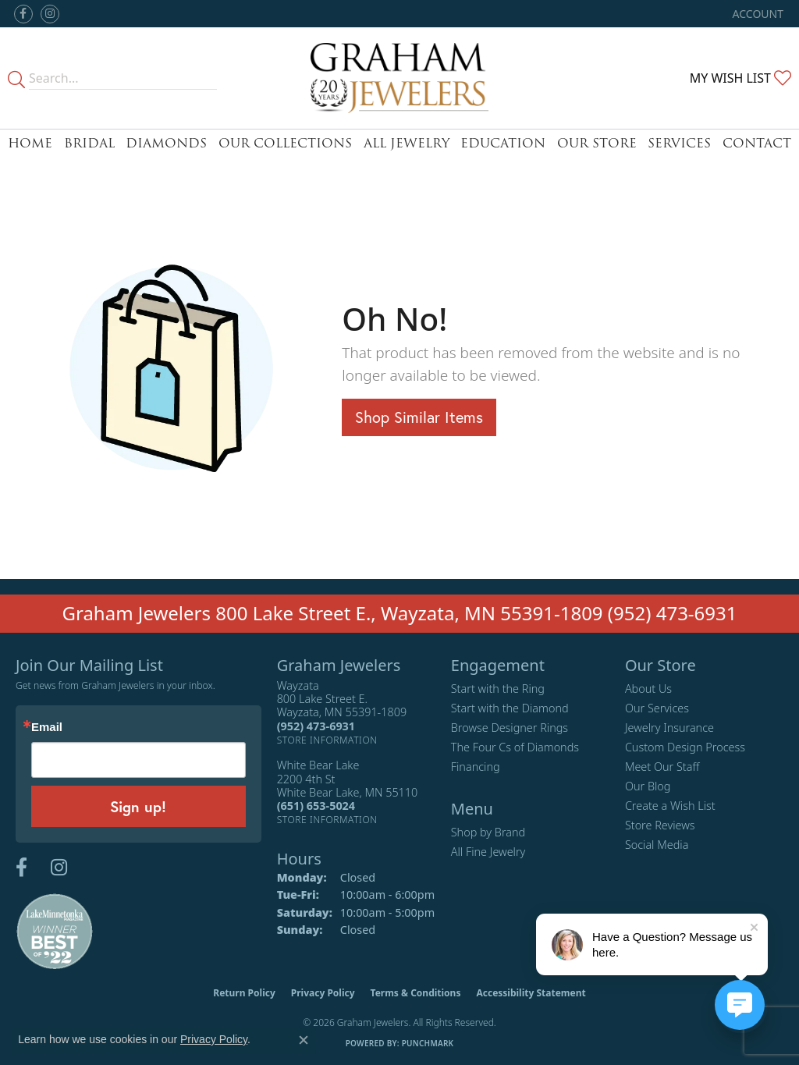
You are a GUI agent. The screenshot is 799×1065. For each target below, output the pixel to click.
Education (502, 143)
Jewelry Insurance (669, 727)
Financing (475, 766)
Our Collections (285, 143)
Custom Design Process (685, 747)
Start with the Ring (498, 688)
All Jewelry (406, 143)
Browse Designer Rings (509, 727)
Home (30, 143)
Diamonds (166, 143)
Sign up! (138, 806)
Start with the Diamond (510, 708)
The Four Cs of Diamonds (515, 747)
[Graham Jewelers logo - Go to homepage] (399, 78)
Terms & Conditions (416, 992)
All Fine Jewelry (488, 851)
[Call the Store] (316, 726)
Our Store (597, 143)
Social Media (657, 844)
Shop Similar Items (419, 417)
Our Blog (648, 786)
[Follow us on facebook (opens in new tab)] (23, 14)
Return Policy (244, 992)
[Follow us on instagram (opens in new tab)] (50, 14)
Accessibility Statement (530, 992)
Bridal (89, 143)
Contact (757, 143)
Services (679, 143)
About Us (648, 688)
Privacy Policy (323, 992)
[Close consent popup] (303, 1040)
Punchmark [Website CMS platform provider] (428, 1043)
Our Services (657, 708)
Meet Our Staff (662, 766)
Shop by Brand (488, 832)
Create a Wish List (670, 805)
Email (46, 727)
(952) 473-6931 (672, 613)
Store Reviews (660, 825)
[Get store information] (327, 740)
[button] (756, 13)
